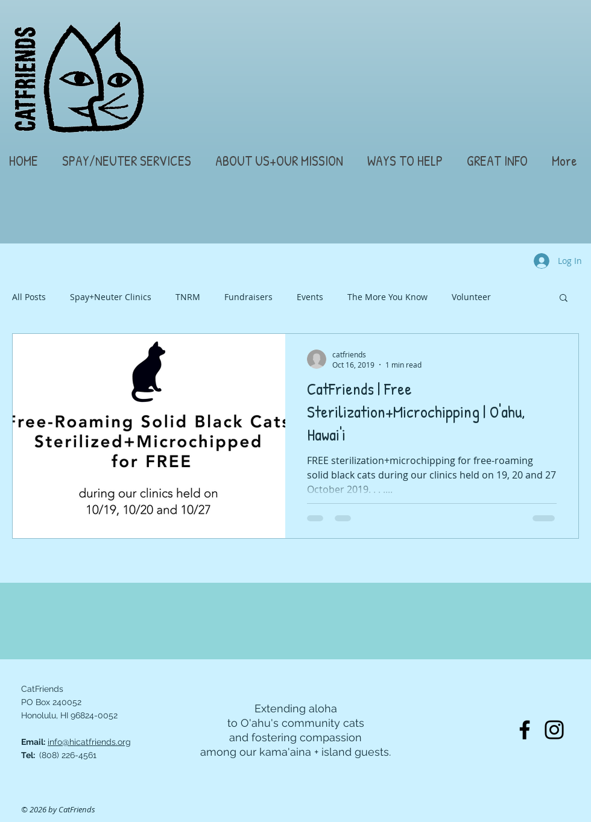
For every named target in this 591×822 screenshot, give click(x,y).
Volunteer (471, 297)
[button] (129, 161)
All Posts (29, 297)
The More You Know (387, 297)
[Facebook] (524, 729)
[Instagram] (554, 729)
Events (310, 297)
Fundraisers (248, 297)
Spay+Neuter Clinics (110, 297)
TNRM (187, 297)
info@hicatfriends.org (89, 742)
